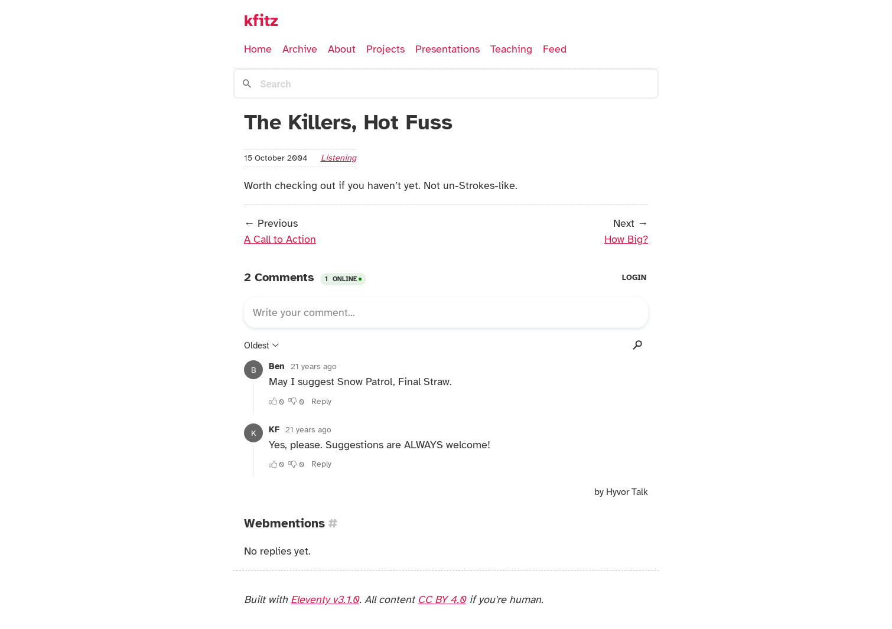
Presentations (447, 49)
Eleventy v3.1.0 (325, 599)
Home (258, 49)
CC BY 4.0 (442, 599)
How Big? (626, 239)
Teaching (511, 49)
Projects (385, 49)
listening (338, 157)
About (342, 49)
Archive (299, 49)
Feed (555, 49)
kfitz (261, 21)
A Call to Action (280, 239)
